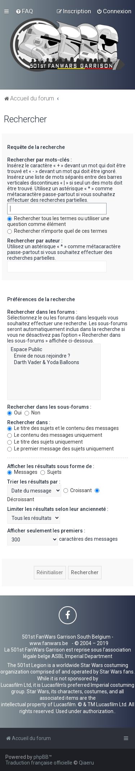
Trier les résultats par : (33, 482)
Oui (14, 413)
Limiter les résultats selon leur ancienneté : (57, 509)
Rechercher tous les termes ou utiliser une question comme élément (58, 221)
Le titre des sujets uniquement (45, 442)
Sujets (51, 472)
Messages (22, 472)
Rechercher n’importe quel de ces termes (57, 231)
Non (32, 413)
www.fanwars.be (49, 643)
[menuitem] (24, 11)
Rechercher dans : (28, 422)
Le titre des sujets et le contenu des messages (63, 428)
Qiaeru (86, 763)
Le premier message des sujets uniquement (60, 449)
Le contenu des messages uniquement (54, 435)
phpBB (41, 757)
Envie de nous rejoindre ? (54, 356)
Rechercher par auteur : (35, 241)
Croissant (77, 490)
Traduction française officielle (38, 763)
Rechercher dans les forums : (42, 312)
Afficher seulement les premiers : (46, 531)
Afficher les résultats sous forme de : (50, 466)
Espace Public (54, 349)
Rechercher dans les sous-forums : (49, 407)
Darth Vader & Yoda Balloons (54, 362)
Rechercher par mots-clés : (39, 160)
